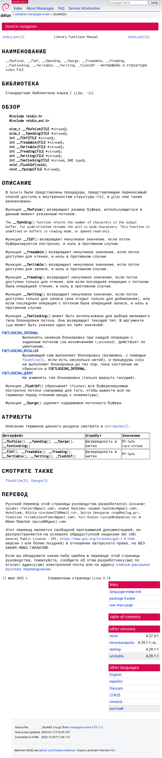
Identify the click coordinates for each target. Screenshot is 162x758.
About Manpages (40, 8)
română (116, 702)
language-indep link (125, 592)
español (116, 681)
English (116, 675)
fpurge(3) (39, 480)
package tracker (122, 598)
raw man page (121, 605)
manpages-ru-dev (39, 14)
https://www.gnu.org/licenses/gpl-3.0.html (97, 539)
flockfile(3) (33, 360)
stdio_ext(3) (13, 37)
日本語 (115, 695)
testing (115, 649)
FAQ (61, 8)
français (116, 688)
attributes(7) (116, 426)
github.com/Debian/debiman (57, 750)
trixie (113, 636)
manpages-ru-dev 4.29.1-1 (86, 727)
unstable (20, 14)
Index (18, 8)
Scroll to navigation (21, 26)
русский (116, 708)
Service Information (84, 8)
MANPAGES (20, 1)
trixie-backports (122, 643)
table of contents (125, 617)
